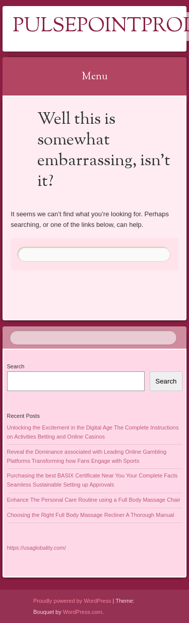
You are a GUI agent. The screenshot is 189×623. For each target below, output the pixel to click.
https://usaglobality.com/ (36, 548)
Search (16, 366)
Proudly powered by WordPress (72, 601)
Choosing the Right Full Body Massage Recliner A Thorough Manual (90, 515)
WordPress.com (82, 612)
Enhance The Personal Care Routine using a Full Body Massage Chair (93, 500)
